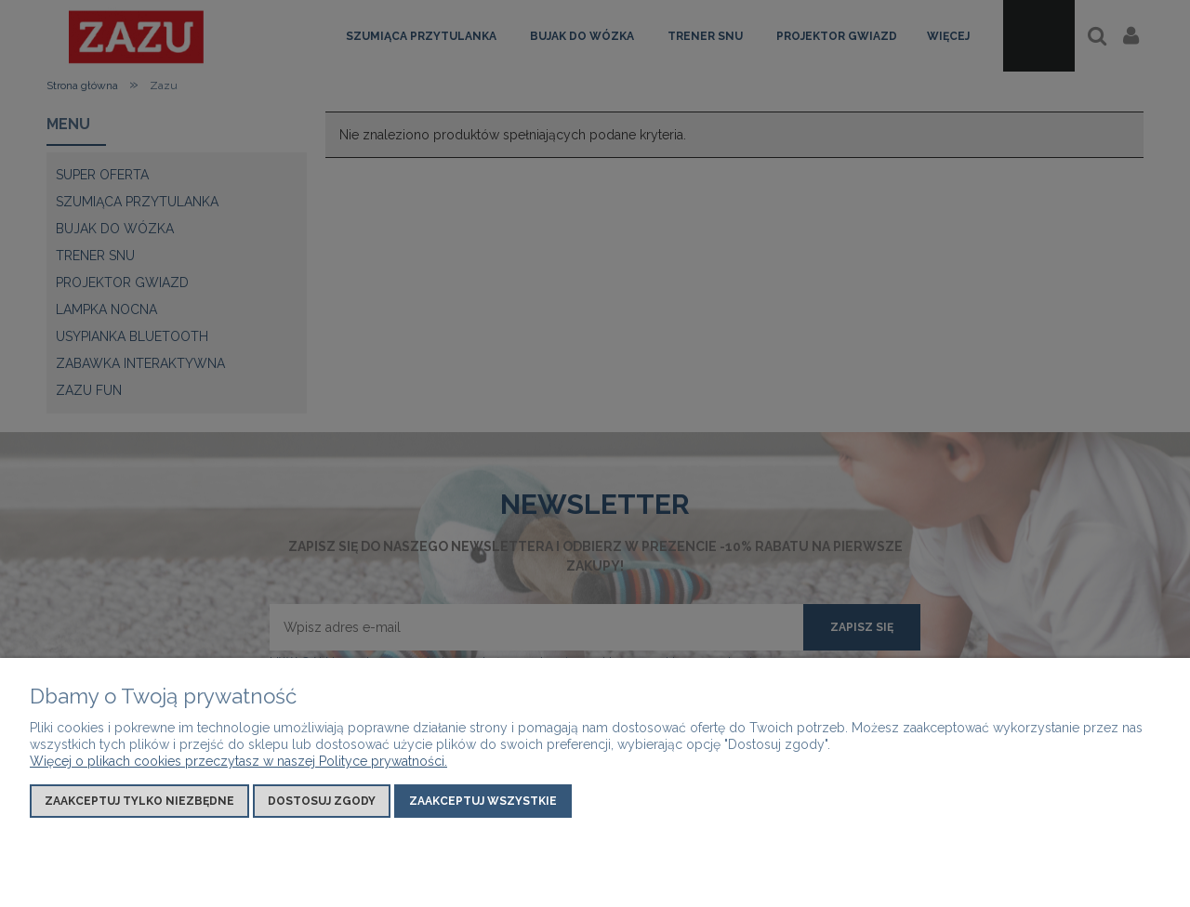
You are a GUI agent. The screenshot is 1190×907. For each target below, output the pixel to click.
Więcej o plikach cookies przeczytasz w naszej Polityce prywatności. (238, 761)
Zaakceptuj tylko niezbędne (139, 801)
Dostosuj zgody (322, 801)
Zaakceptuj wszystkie (483, 801)
